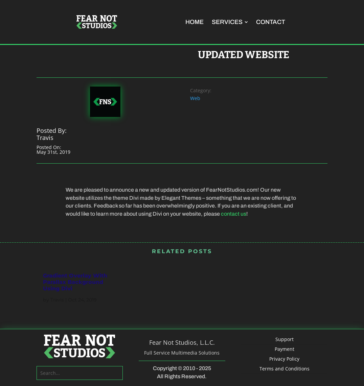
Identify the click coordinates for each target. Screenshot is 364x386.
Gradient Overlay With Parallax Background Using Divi (75, 282)
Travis (57, 300)
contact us (233, 214)
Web (195, 98)
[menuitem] (194, 22)
